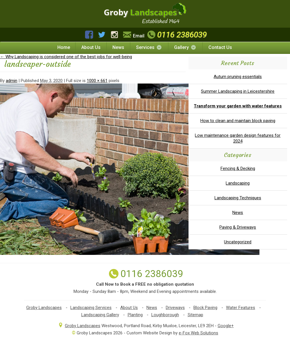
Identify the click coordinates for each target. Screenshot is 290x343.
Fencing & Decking (238, 168)
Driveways (175, 307)
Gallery (185, 47)
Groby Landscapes (44, 307)
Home (63, 47)
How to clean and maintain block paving (237, 120)
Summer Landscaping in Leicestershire (237, 91)
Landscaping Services (91, 307)
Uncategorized (237, 242)
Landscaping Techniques (237, 197)
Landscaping (238, 183)
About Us (91, 47)
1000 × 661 (97, 80)
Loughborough (165, 314)
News (118, 47)
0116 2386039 (176, 34)
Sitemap (195, 314)
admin (11, 80)
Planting (135, 314)
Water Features (240, 307)
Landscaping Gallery (100, 314)
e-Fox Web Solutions (198, 333)
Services (149, 47)
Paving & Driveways (237, 227)
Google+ (226, 325)
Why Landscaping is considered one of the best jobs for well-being (66, 56)
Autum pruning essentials (238, 76)
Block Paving (205, 307)
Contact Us (220, 47)
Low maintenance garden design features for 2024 (237, 138)
